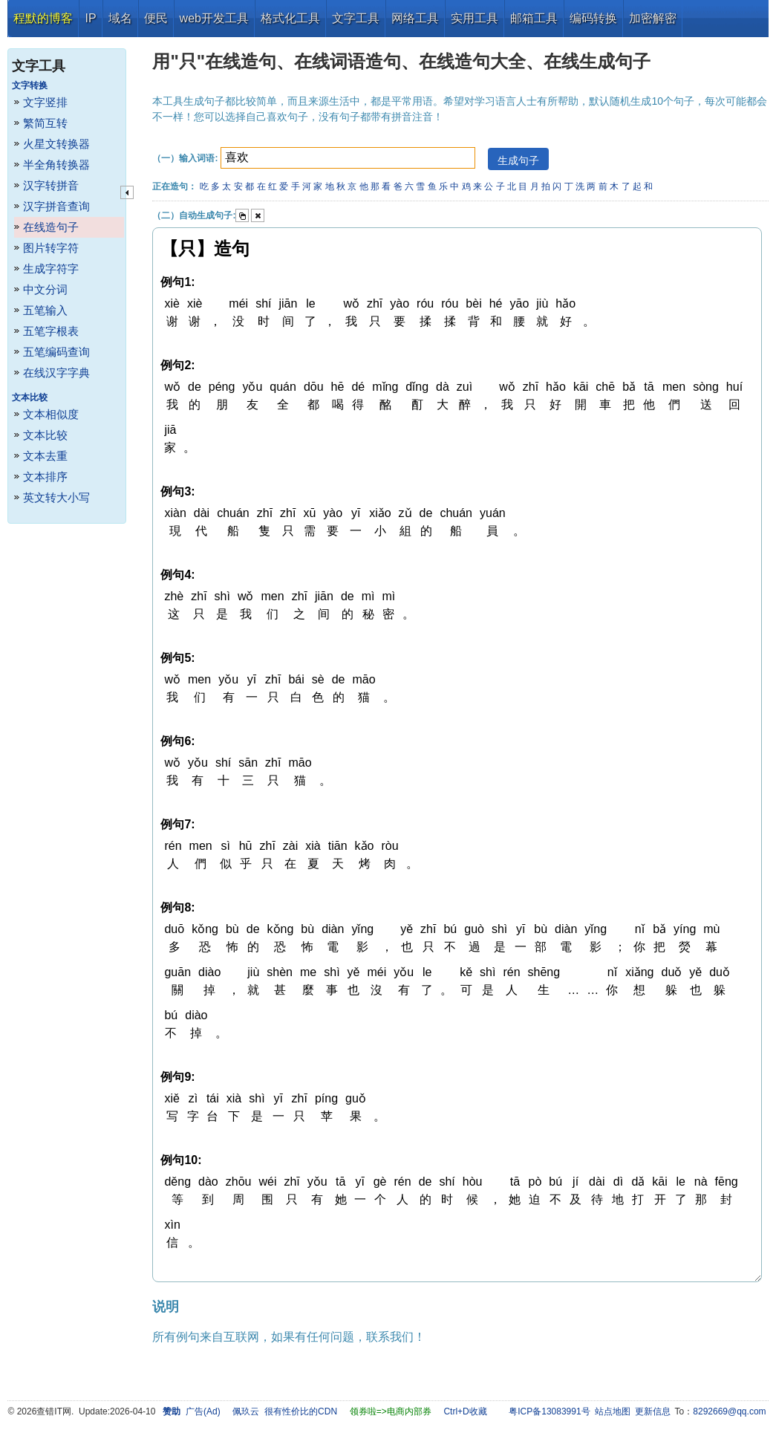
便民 (156, 18)
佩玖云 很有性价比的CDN (284, 1411)
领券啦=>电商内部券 (390, 1411)
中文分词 (45, 289)
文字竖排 (45, 102)
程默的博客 (43, 18)
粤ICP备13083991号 (549, 1411)
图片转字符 (51, 247)
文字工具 (355, 18)
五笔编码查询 (56, 351)
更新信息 (653, 1411)
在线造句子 (51, 227)
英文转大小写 (56, 497)
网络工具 (415, 18)
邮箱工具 (534, 18)
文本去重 (45, 455)
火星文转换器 (56, 143)
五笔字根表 (51, 331)
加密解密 (652, 18)
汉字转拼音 (51, 185)
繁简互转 (45, 123)
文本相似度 (51, 414)
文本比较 (45, 435)
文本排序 (45, 476)
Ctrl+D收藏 (464, 1411)
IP (90, 18)
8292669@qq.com (729, 1411)
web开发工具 (214, 18)
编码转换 (593, 18)
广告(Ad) (203, 1411)
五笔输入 (45, 310)
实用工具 (474, 18)
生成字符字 (51, 268)
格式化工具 (290, 18)
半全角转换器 (56, 164)
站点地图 (612, 1411)
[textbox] (348, 158)
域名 (120, 18)
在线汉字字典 (56, 372)
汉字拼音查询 (56, 206)
